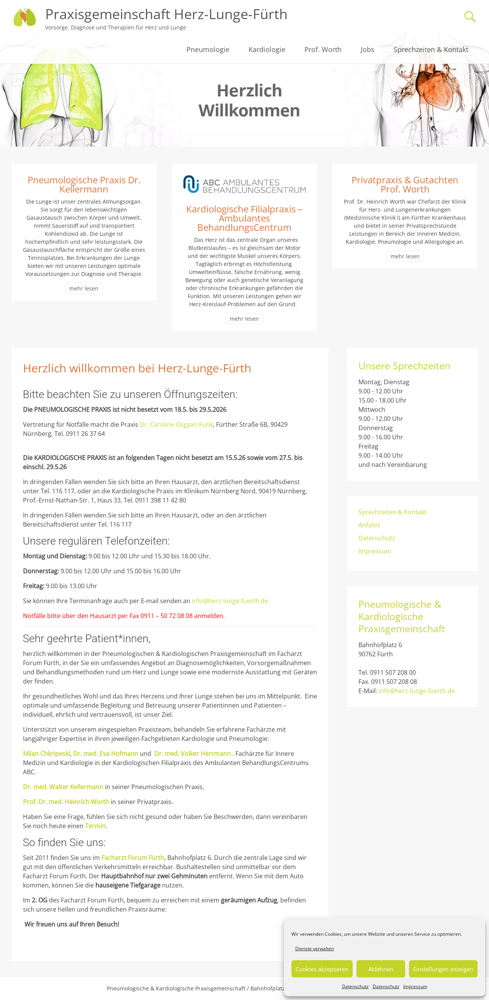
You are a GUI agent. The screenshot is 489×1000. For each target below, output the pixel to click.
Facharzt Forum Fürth (132, 857)
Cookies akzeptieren (322, 969)
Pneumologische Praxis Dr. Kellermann (84, 184)
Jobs (368, 49)
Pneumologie (207, 49)
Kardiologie (267, 49)
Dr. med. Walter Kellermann (63, 787)
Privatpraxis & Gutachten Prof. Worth (405, 184)
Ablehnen (380, 969)
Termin (95, 826)
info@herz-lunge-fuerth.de (230, 601)
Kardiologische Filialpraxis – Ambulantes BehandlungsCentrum (244, 217)
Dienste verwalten (314, 948)
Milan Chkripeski (46, 753)
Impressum (415, 986)
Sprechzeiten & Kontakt (431, 49)
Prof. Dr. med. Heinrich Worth (66, 802)
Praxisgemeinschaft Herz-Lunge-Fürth (166, 14)
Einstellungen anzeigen (443, 969)
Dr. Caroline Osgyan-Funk (176, 424)
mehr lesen (83, 288)
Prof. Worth (323, 49)
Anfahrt (369, 525)
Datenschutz (355, 986)
